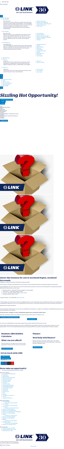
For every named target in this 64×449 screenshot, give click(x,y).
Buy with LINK (6, 31)
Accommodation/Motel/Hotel (9, 373)
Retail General (6, 391)
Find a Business (6, 18)
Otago (4, 414)
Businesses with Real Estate (9, 377)
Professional (5, 389)
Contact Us (5, 67)
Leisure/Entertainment (7, 387)
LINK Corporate (6, 57)
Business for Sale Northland (9, 413)
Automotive (5, 375)
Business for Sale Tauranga (11, 405)
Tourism (4, 396)
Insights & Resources (41, 44)
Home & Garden (6, 383)
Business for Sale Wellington (11, 423)
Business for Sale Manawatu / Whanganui (12, 411)
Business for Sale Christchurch (12, 407)
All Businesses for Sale (8, 430)
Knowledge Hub (6, 42)
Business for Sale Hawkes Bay (9, 410)
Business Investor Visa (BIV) (9, 428)
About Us (5, 59)
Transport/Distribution (7, 398)
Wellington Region (7, 421)
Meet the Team (6, 82)
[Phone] (0, 1)
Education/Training (7, 380)
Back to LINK (5, 85)
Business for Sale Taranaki (8, 418)
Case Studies (40, 49)
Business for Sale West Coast (9, 424)
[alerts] (0, 370)
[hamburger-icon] (1, 16)
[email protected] (20, 297)
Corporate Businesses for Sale (9, 429)
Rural (4, 392)
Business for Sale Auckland (11, 402)
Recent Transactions (7, 83)
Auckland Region (6, 401)
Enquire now (4, 120)
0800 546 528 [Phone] (5, 1)
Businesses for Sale (7, 79)
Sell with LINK (6, 19)
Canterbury (5, 406)
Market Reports (40, 46)
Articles (38, 45)
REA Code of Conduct (5, 445)
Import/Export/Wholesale (8, 385)
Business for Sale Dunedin (11, 415)
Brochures (39, 48)
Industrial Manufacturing (8, 386)
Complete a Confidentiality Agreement (9, 317)
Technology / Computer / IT (9, 395)
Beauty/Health (6, 376)
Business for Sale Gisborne (9, 409)
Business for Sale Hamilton (11, 420)
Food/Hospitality (6, 381)
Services (4, 394)
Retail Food (5, 390)
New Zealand (3, 4)
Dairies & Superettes (7, 378)
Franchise (5, 382)
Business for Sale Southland (9, 416)
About (4, 80)
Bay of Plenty (5, 404)
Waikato (4, 419)
